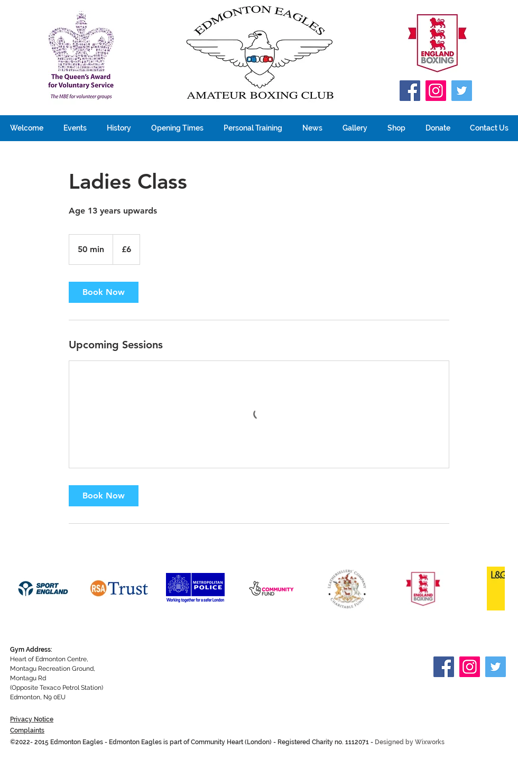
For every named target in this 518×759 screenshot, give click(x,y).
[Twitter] (461, 90)
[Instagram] (436, 90)
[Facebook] (410, 90)
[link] (103, 292)
